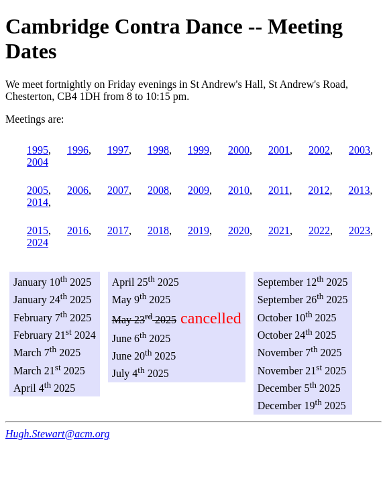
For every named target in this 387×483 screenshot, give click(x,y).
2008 (158, 190)
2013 (359, 190)
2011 (278, 190)
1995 (37, 150)
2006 (78, 190)
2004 (37, 162)
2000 (239, 150)
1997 (118, 150)
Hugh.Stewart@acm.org (57, 433)
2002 (319, 150)
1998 (158, 150)
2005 (37, 190)
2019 (198, 230)
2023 (359, 230)
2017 (118, 230)
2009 (198, 190)
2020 (239, 230)
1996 (78, 150)
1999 (198, 150)
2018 (158, 230)
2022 (319, 230)
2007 (118, 190)
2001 (279, 150)
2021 (279, 230)
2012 (318, 190)
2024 (37, 242)
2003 (359, 150)
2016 (78, 230)
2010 (239, 190)
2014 (37, 202)
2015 (37, 230)
